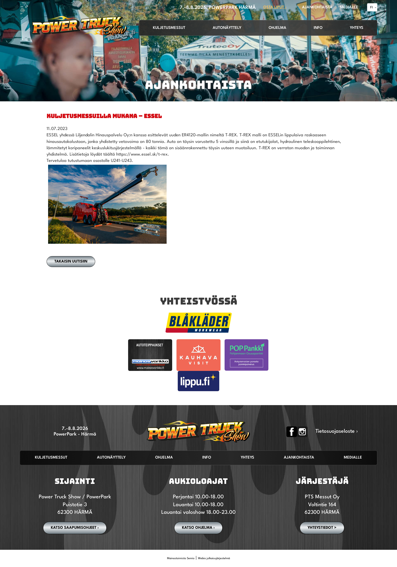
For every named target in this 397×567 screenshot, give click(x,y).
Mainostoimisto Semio (180, 558)
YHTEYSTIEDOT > (322, 528)
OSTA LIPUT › (274, 7)
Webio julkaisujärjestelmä (214, 558)
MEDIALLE (349, 7)
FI (371, 7)
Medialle (353, 458)
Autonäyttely (227, 28)
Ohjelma (277, 28)
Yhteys (356, 28)
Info (318, 28)
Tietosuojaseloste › (336, 431)
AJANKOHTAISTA (317, 7)
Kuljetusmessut (169, 28)
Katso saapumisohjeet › (75, 528)
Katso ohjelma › (198, 528)
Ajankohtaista (299, 458)
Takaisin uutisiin (70, 261)
